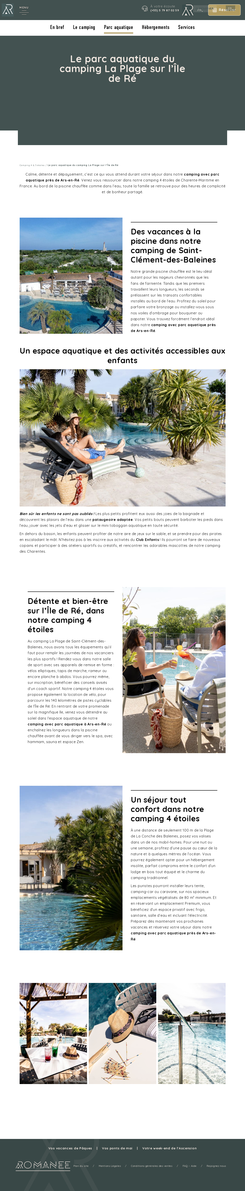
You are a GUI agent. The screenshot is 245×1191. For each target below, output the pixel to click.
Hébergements (156, 27)
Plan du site (80, 1165)
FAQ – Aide (190, 1165)
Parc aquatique (118, 27)
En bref (57, 27)
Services (187, 27)
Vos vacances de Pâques (70, 1148)
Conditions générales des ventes (152, 1165)
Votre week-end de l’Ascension (169, 1148)
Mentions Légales (109, 1165)
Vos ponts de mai (117, 1148)
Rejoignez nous (217, 1165)
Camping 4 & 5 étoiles (32, 165)
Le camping (84, 27)
